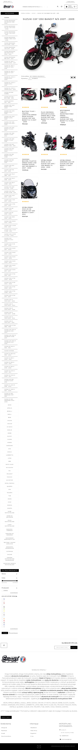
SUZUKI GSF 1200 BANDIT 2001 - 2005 (9, 112)
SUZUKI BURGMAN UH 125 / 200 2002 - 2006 (9, 27)
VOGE (9, 502)
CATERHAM (9, 551)
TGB (9, 495)
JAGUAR (9, 554)
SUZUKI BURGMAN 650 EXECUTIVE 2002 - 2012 (9, 53)
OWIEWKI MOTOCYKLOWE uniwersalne (9, 559)
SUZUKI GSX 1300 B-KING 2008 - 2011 (10, 192)
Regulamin (33, 733)
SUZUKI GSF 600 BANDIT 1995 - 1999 (10, 145)
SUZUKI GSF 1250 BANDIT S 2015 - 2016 (9, 140)
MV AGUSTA (9, 467)
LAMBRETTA (9, 455)
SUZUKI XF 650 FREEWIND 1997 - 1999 (9, 395)
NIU (10, 470)
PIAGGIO (9, 477)
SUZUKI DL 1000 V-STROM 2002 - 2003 (10, 78)
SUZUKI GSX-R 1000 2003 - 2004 (9, 304)
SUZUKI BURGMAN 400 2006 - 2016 (9, 43)
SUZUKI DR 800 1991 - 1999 (9, 101)
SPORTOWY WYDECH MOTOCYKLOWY (9, 564)
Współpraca (33, 727)
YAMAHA (9, 505)
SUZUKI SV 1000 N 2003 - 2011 (9, 376)
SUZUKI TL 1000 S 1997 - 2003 (9, 390)
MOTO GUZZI (9, 464)
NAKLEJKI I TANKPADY (9, 530)
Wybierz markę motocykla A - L (32, 6)
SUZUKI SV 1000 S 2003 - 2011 (9, 371)
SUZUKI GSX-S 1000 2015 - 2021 (10, 226)
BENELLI (9, 411)
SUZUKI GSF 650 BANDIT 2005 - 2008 (9, 155)
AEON (9, 404)
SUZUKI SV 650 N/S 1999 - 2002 (9, 354)
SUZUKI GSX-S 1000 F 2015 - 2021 (10, 230)
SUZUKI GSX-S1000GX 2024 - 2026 (9, 239)
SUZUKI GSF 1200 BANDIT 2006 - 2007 (9, 118)
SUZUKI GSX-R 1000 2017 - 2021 (9, 322)
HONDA (9, 442)
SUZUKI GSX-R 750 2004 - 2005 (9, 283)
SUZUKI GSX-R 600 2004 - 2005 (10, 257)
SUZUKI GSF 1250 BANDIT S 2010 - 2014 (9, 134)
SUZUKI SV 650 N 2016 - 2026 (9, 367)
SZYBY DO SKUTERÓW (9, 516)
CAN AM (9, 423)
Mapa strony (33, 730)
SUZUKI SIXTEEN (9, 350)
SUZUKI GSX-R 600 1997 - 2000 (10, 249)
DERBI (10, 433)
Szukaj (5, 632)
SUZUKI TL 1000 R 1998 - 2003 (9, 385)
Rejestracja (4, 730)
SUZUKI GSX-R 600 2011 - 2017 (10, 270)
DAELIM (9, 430)
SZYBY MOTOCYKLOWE (9, 512)
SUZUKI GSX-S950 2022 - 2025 (9, 217)
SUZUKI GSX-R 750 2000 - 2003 (9, 279)
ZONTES (9, 508)
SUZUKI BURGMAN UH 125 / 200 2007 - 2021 (9, 33)
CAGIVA (9, 420)
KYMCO (10, 451)
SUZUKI (6, 17)
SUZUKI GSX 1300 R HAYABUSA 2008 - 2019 (10, 336)
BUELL (10, 414)
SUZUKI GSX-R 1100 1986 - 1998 (10, 326)
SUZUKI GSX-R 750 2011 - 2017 (9, 296)
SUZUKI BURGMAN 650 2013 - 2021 (9, 58)
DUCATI (9, 436)
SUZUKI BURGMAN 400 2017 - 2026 (9, 48)
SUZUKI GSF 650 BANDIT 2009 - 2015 (9, 161)
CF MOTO (9, 426)
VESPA (10, 498)
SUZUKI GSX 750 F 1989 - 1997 (9, 174)
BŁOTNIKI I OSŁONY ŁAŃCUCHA (9, 543)
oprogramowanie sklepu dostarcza (60, 746)
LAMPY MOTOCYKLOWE (9, 525)
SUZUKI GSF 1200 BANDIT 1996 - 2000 (9, 106)
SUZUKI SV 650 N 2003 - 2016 (9, 363)
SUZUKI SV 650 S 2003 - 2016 (9, 358)
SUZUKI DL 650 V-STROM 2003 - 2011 (10, 62)
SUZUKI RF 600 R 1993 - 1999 (9, 347)
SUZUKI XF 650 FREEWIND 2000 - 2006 (9, 400)
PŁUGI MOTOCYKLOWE (9, 521)
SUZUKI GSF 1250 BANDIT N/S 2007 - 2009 (10, 123)
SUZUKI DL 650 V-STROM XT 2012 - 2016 (9, 67)
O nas (31, 736)
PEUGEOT (10, 473)
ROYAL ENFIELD (9, 483)
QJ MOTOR (9, 480)
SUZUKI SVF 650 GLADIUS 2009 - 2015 (9, 381)
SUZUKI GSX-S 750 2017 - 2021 (9, 204)
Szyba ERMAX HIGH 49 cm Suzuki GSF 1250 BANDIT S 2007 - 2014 (28, 211)
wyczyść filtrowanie (14, 592)
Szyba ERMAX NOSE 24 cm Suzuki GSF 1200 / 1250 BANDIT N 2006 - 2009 (48, 164)
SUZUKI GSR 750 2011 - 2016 (9, 170)
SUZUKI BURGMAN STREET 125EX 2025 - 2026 (10, 39)
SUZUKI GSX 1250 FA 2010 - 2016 (9, 187)
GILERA (9, 439)
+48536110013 (64, 735)
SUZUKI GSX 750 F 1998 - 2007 (9, 179)
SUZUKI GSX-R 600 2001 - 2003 (10, 253)
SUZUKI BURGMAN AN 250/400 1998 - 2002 (9, 22)
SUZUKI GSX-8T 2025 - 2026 (8, 213)
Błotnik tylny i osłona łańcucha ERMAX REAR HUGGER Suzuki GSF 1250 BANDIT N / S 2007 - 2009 (29, 117)
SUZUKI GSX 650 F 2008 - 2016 (9, 183)
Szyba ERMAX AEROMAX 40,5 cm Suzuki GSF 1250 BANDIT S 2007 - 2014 (67, 164)
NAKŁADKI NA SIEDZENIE (10, 534)
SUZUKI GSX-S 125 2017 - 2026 (9, 200)
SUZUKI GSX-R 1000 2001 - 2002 (9, 300)
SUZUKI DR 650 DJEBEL (8, 93)
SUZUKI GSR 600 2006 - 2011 (9, 166)
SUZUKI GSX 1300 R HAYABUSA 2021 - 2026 (10, 342)
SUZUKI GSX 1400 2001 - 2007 (9, 196)
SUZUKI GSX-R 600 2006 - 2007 (10, 262)
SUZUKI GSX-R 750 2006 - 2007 (9, 287)
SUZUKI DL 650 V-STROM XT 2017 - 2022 (9, 73)
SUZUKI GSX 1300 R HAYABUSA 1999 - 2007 (10, 331)
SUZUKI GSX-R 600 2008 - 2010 (10, 266)
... (47, 6)
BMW (9, 417)
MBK (9, 461)
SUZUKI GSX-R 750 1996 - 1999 (9, 274)
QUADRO (9, 486)
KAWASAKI (10, 445)
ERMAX (6, 590)
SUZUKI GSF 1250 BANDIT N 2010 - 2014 (9, 129)
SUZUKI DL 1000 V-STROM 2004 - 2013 (10, 84)
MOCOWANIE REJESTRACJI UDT (9, 538)
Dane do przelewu (6, 736)
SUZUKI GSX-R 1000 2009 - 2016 (9, 317)
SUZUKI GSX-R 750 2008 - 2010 (9, 292)
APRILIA (9, 408)
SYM (9, 489)
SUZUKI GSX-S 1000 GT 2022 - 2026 (10, 234)
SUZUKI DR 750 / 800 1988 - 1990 (9, 97)
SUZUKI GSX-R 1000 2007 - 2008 (9, 313)
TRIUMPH (9, 492)
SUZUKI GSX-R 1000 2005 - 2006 (9, 309)
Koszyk (3, 733)
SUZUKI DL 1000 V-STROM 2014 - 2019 (10, 89)
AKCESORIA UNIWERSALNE (9, 547)
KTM (9, 448)
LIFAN (9, 458)
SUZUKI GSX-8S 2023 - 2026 (8, 209)
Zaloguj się (4, 727)
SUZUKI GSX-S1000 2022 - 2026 (10, 222)
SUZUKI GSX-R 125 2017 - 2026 (9, 244)
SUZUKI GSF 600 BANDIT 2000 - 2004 (9, 150)
